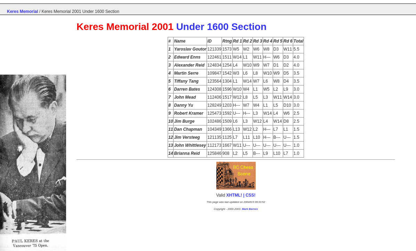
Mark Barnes (250, 209)
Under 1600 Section (221, 26)
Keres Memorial (22, 11)
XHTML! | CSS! (241, 195)
